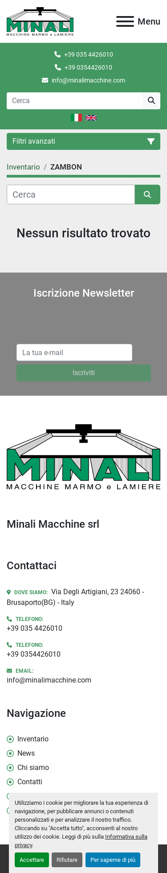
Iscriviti (84, 372)
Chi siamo (33, 767)
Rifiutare (67, 859)
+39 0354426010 (88, 67)
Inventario (33, 739)
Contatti (29, 782)
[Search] (75, 100)
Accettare (32, 859)
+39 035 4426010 (88, 54)
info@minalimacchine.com (88, 80)
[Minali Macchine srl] (83, 456)
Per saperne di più (112, 859)
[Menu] (125, 21)
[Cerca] (71, 194)
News (26, 753)
